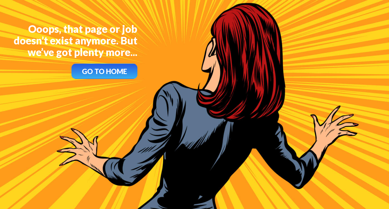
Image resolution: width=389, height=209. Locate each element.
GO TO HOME (104, 71)
